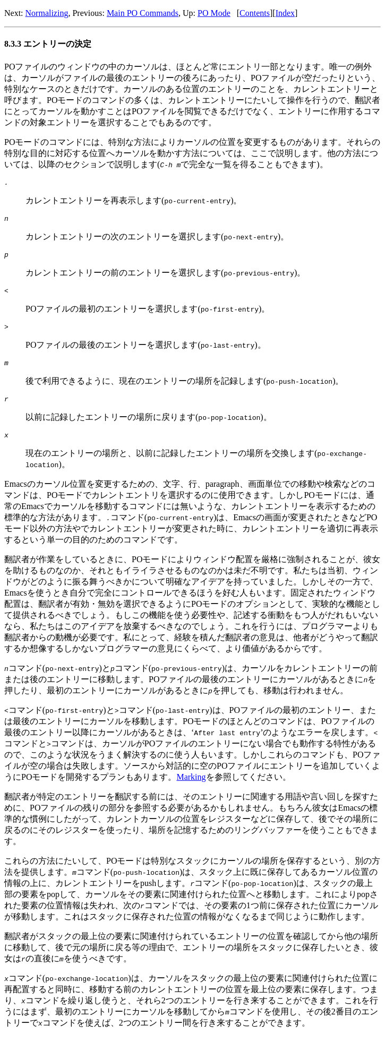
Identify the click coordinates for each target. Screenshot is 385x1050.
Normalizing (47, 13)
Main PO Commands (142, 13)
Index (285, 13)
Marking (191, 789)
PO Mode (214, 13)
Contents (254, 13)
